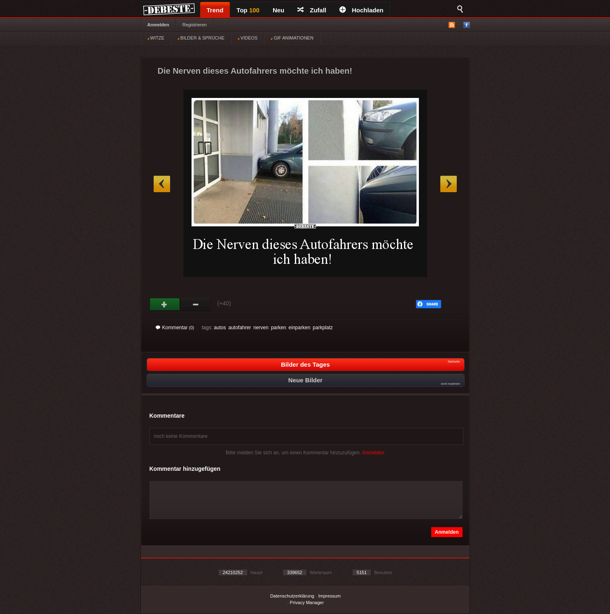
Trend (215, 10)
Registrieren (194, 24)
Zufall (311, 10)
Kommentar (175, 327)
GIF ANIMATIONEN (292, 37)
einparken (300, 327)
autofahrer (239, 327)
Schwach (195, 304)
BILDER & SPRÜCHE (201, 37)
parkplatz (323, 327)
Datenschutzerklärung (292, 595)
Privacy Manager (307, 602)
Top (247, 10)
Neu (278, 10)
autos (220, 327)
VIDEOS (248, 37)
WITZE (155, 37)
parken (278, 327)
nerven (261, 327)
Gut (165, 304)
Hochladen (361, 10)
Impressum (329, 595)
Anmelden (158, 24)
